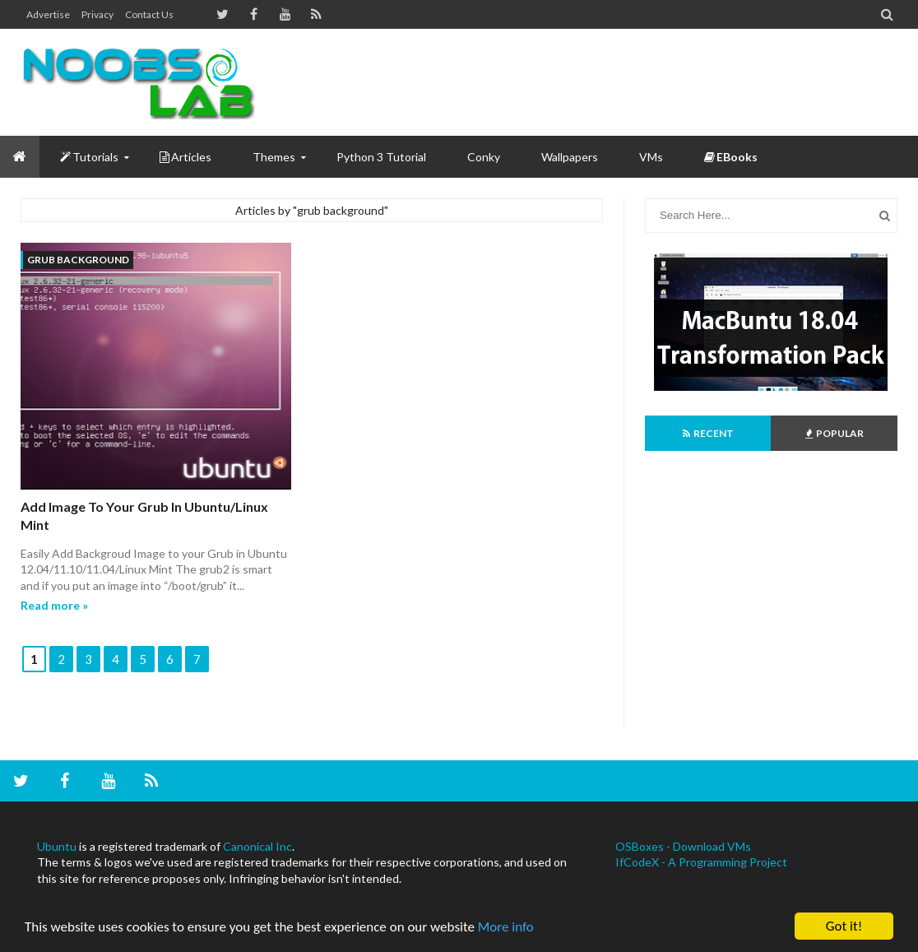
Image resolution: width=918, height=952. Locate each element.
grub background (78, 259)
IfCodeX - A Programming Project (701, 862)
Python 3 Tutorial (381, 157)
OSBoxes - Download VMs (683, 846)
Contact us (149, 14)
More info (506, 927)
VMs (651, 157)
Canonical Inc (257, 846)
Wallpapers (569, 157)
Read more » (54, 605)
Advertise (48, 14)
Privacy (97, 14)
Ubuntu (56, 846)
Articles (185, 157)
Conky (483, 157)
